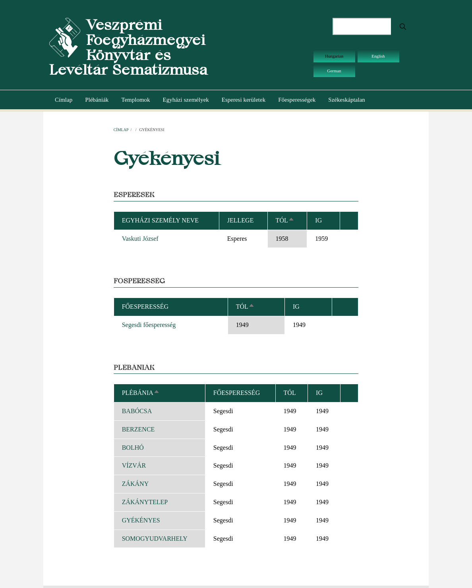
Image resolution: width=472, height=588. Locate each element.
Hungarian (334, 56)
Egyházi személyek (186, 100)
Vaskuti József (140, 238)
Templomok (135, 100)
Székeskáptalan (346, 100)
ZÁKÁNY (135, 483)
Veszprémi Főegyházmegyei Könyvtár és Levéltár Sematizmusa (128, 47)
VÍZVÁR (134, 465)
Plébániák (96, 100)
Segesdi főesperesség (149, 324)
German (334, 70)
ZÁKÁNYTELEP (145, 502)
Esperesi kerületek (243, 100)
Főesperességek (296, 100)
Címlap (63, 100)
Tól (285, 220)
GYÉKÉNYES (141, 520)
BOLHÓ (133, 447)
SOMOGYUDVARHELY (155, 538)
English (378, 56)
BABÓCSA (137, 411)
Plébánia (141, 392)
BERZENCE (138, 429)
